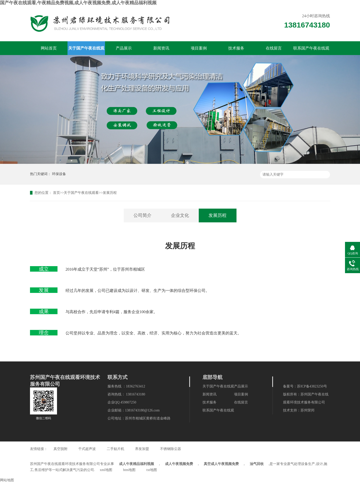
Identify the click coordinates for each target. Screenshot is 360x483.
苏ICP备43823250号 (312, 386)
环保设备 (59, 174)
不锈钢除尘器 (170, 449)
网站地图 (7, 480)
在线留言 (274, 48)
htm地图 (129, 470)
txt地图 (151, 470)
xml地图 (106, 470)
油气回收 (257, 464)
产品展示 (124, 48)
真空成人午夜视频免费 (221, 464)
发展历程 (110, 193)
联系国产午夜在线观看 (311, 50)
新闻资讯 (161, 48)
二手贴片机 (115, 449)
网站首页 (49, 48)
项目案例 (199, 48)
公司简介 (143, 215)
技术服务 (236, 48)
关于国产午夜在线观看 (86, 50)
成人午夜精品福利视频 (136, 464)
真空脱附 (61, 449)
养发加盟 (142, 449)
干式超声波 (87, 449)
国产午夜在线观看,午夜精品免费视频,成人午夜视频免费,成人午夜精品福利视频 (78, 2)
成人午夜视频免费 (179, 464)
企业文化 (180, 215)
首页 (56, 193)
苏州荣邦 (307, 410)
